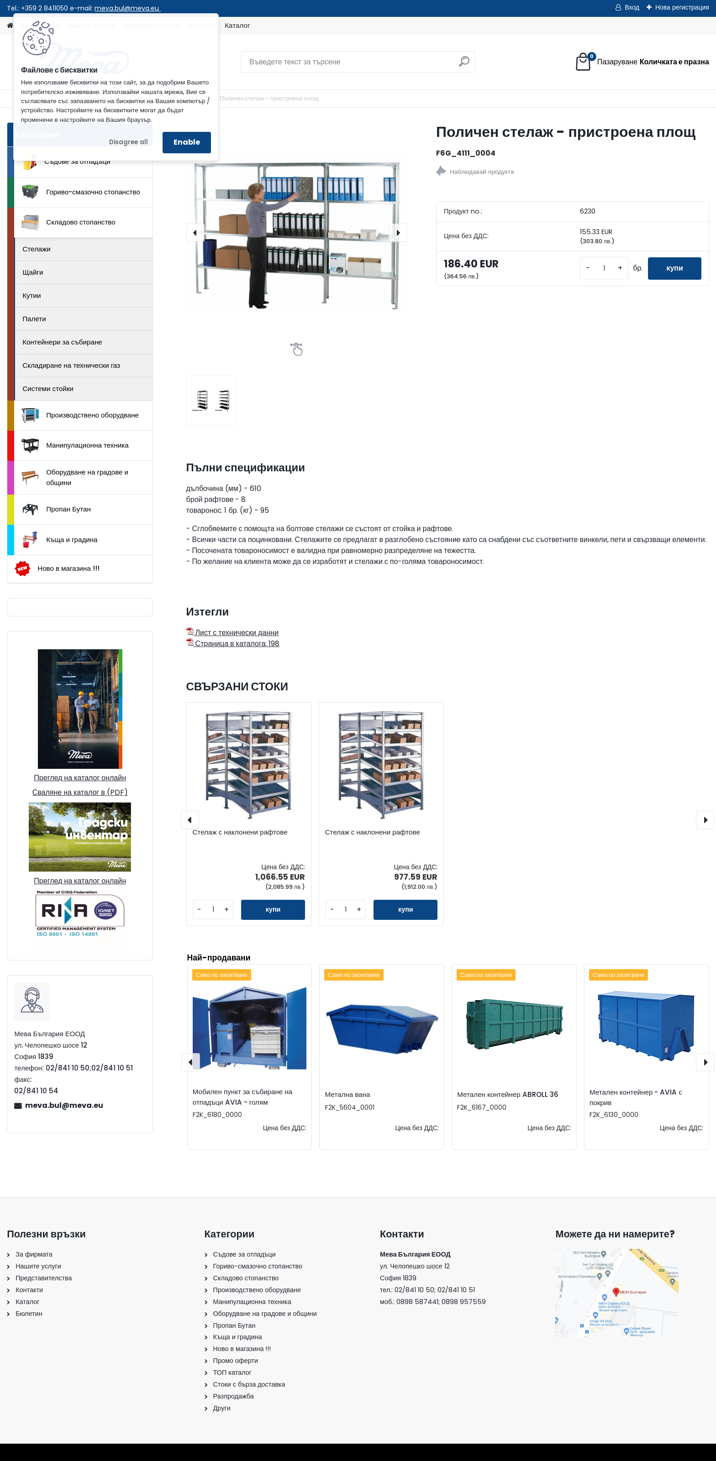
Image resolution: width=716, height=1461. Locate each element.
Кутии (31, 295)
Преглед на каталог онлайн (80, 777)
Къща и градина (59, 539)
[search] (464, 65)
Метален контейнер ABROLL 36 (507, 1094)
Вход (632, 7)
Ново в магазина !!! (57, 568)
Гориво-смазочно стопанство (80, 192)
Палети (34, 319)
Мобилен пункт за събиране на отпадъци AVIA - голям (242, 1097)
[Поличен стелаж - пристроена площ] (296, 232)
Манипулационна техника (75, 445)
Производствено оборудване (80, 415)
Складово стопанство (68, 222)
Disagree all (128, 142)
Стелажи (36, 249)
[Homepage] (10, 26)
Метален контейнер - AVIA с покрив (636, 1097)
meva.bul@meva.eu (128, 8)
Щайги (32, 272)
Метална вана (347, 1094)
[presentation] (195, 233)
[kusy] (604, 269)
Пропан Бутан (56, 509)
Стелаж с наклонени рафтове (239, 832)
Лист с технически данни (232, 632)
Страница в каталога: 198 (233, 643)
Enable (187, 142)
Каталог (237, 25)
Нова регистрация (682, 7)
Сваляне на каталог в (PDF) (80, 792)
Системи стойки (48, 388)
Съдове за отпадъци (65, 161)
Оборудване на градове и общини (74, 477)
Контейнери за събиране (62, 342)
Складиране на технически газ (71, 365)
